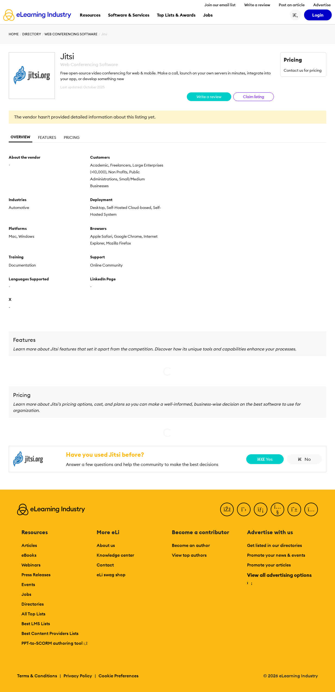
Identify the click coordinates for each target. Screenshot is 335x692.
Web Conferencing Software (71, 34)
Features (47, 137)
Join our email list (220, 4)
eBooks (28, 555)
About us (106, 545)
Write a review (257, 4)
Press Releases (35, 574)
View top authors (189, 555)
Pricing (72, 137)
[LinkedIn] (260, 509)
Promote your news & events (276, 555)
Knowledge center (115, 555)
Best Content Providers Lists (49, 633)
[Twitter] (244, 509)
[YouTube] (277, 509)
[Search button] (295, 15)
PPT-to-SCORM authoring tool (54, 643)
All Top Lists (33, 613)
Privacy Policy (78, 675)
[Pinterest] (294, 509)
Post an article (292, 4)
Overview (20, 136)
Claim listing (253, 96)
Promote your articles (269, 565)
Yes (265, 459)
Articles (29, 545)
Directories (32, 604)
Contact (105, 565)
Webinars (30, 565)
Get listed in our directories (274, 545)
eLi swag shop (111, 574)
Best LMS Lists (35, 623)
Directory (31, 34)
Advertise (322, 4)
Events (28, 584)
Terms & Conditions (37, 675)
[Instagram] (311, 509)
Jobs (26, 594)
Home (14, 34)
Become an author (191, 545)
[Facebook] (227, 509)
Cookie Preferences (118, 675)
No (304, 459)
